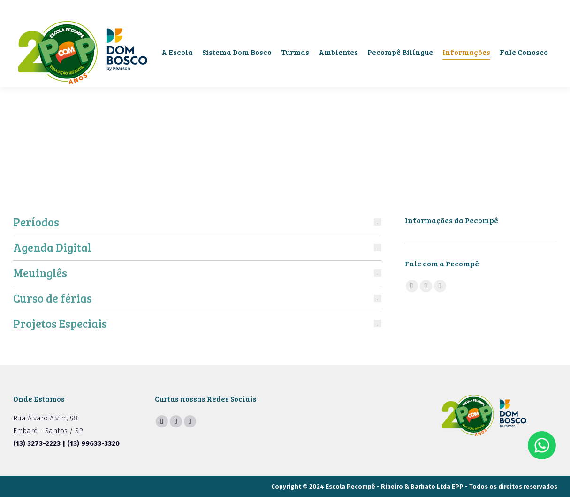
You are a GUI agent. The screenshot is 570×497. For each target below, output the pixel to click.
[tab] (197, 222)
